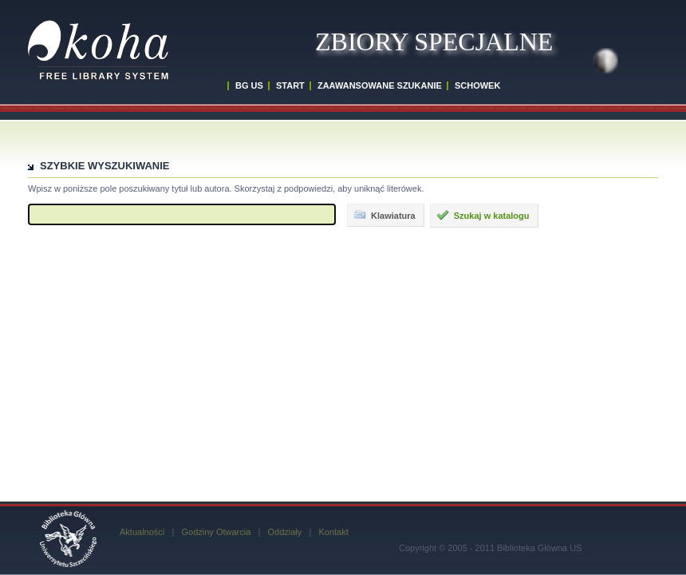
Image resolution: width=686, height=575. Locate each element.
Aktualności (142, 532)
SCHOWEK (477, 85)
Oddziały (284, 532)
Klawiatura (384, 214)
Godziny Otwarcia (215, 532)
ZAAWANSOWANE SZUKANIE (379, 85)
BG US (249, 85)
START (290, 85)
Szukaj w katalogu (483, 214)
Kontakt (333, 532)
